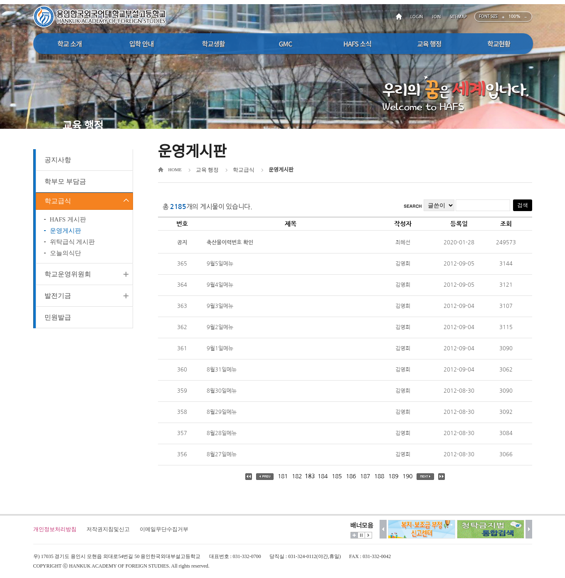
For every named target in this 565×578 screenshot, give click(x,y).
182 (297, 476)
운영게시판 (65, 234)
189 (393, 476)
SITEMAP (458, 17)
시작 (368, 535)
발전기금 (57, 299)
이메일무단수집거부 (164, 529)
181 (283, 476)
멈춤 (361, 535)
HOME (400, 16)
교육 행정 (207, 170)
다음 (529, 529)
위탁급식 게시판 (72, 246)
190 (407, 476)
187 (365, 476)
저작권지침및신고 (108, 529)
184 (323, 476)
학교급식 (57, 203)
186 (351, 476)
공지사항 (57, 159)
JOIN (436, 17)
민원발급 (57, 321)
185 (337, 476)
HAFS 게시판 (68, 223)
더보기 (354, 535)
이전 (383, 529)
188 (379, 476)
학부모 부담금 (65, 181)
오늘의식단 (65, 257)
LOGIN (416, 17)
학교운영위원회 (67, 278)
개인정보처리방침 (54, 529)
